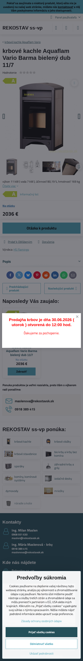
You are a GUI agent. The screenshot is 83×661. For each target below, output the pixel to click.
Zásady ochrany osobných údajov (41, 621)
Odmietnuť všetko (41, 644)
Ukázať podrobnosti (41, 653)
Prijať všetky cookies (41, 632)
